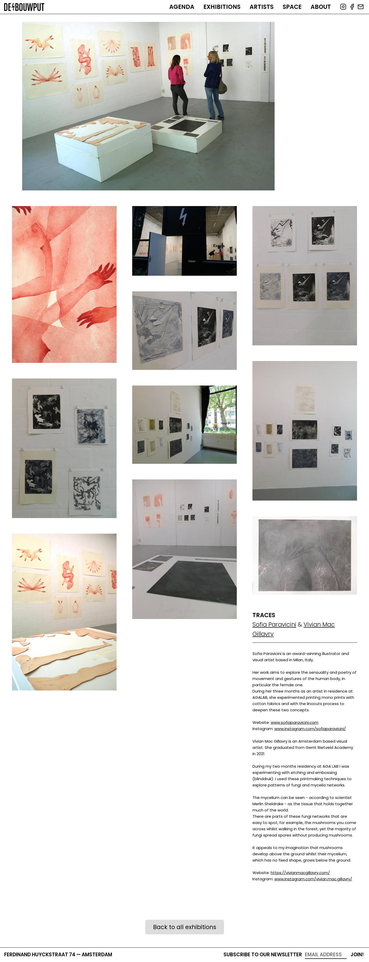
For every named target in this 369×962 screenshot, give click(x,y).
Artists (262, 7)
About (321, 7)
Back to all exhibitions (184, 927)
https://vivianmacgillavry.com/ (300, 872)
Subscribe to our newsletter (262, 954)
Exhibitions (221, 7)
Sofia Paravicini (274, 624)
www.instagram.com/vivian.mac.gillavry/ (313, 879)
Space (292, 7)
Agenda (181, 7)
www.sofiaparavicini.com (294, 722)
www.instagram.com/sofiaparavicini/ (310, 728)
